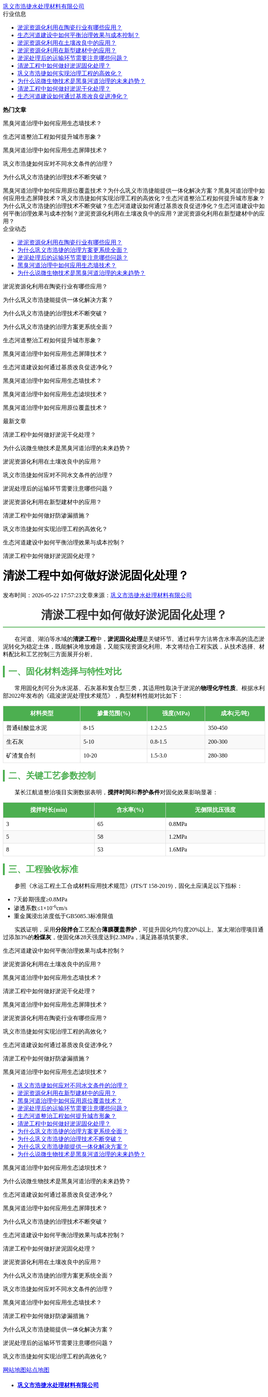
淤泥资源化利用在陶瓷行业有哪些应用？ (69, 27)
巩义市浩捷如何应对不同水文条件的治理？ (72, 1085)
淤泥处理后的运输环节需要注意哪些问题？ (72, 58)
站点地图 (37, 1370)
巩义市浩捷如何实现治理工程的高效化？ (69, 73)
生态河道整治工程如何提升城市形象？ (66, 1116)
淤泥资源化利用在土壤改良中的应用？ (66, 43)
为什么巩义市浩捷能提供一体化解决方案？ (72, 1147)
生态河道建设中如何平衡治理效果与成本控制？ (78, 35)
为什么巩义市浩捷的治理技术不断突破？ (69, 1139)
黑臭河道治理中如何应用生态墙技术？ (66, 265)
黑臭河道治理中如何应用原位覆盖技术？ (69, 1101)
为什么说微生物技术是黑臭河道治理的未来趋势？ (81, 81)
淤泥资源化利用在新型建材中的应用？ (66, 50)
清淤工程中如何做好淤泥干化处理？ (64, 89)
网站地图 (14, 1370)
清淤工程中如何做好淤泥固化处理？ (64, 66)
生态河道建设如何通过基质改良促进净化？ (72, 96)
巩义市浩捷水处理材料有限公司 (43, 6)
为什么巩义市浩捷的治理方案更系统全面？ (72, 250)
